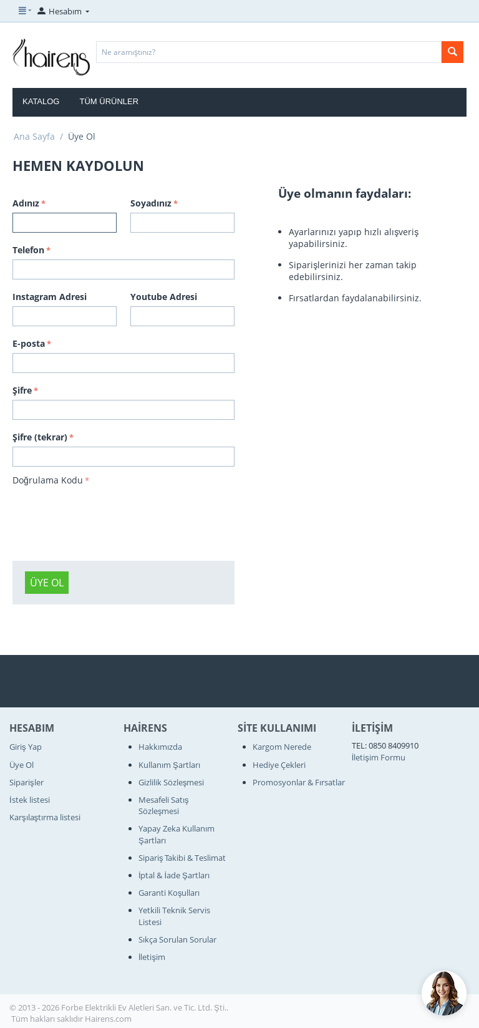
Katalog (40, 101)
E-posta (28, 343)
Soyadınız (151, 203)
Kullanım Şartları (169, 764)
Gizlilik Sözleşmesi (171, 782)
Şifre (22, 390)
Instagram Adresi (49, 297)
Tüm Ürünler (108, 101)
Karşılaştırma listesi (44, 817)
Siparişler (26, 782)
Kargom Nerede (282, 746)
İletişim (151, 957)
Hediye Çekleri (279, 764)
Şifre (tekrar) (39, 437)
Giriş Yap (25, 746)
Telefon (28, 250)
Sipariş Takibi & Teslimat (182, 857)
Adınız (25, 203)
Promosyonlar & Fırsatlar (299, 782)
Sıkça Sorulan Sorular (177, 939)
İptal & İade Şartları (174, 875)
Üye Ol (47, 582)
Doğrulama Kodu (47, 480)
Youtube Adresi (163, 297)
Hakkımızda (160, 746)
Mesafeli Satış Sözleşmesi (163, 805)
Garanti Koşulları (169, 892)
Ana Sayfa (34, 136)
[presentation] (107, 513)
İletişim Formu (378, 757)
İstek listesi (29, 799)
